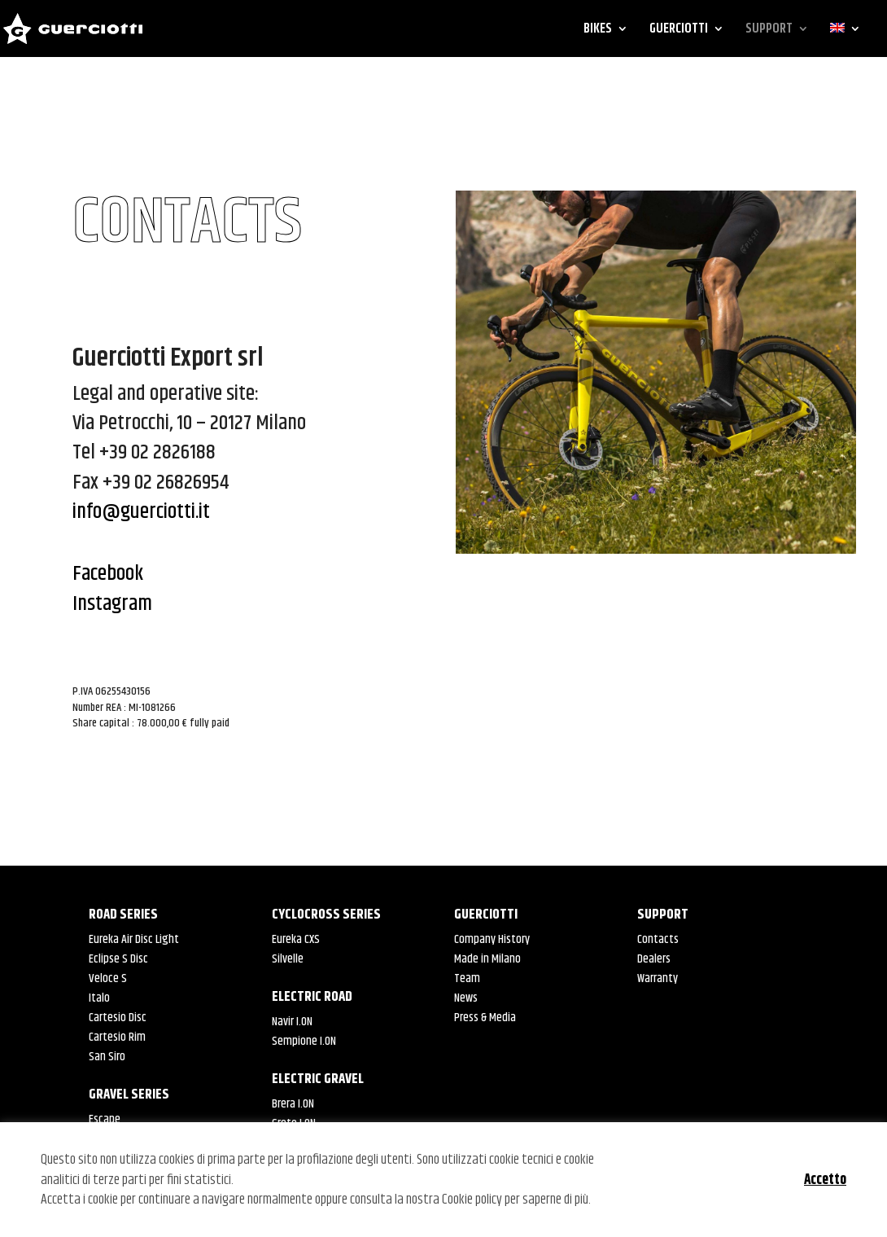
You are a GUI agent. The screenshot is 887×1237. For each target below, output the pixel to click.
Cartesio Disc (117, 1017)
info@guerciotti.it (141, 512)
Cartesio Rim (117, 1037)
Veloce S (108, 978)
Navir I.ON (292, 1021)
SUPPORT (769, 31)
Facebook (107, 574)
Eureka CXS (296, 939)
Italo (99, 998)
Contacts (658, 939)
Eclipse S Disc (118, 959)
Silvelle (288, 959)
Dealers (654, 959)
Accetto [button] (825, 1180)
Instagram (114, 604)
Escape (104, 1119)
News (466, 998)
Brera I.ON (293, 1103)
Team (467, 978)
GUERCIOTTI (678, 31)
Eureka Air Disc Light (134, 939)
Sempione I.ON (304, 1041)
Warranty (657, 978)
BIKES (597, 31)
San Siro (107, 1056)
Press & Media (485, 1017)
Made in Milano (487, 959)
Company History (492, 939)
